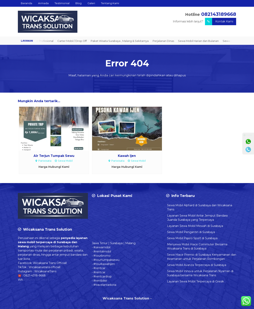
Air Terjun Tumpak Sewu (54, 156)
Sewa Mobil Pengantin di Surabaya (191, 232)
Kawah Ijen (127, 156)
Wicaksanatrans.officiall (44, 267)
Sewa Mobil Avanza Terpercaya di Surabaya (196, 265)
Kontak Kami (219, 21)
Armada (43, 3)
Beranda (26, 3)
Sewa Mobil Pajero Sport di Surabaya (192, 238)
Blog (78, 3)
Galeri (91, 3)
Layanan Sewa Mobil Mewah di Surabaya (195, 226)
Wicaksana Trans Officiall (50, 263)
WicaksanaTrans (45, 271)
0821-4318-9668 (34, 275)
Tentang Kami (110, 3)
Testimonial (62, 3)
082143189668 (218, 14)
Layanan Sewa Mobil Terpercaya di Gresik (195, 281)
